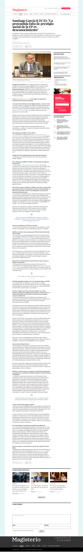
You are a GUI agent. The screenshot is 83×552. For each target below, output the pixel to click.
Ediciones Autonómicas (51, 14)
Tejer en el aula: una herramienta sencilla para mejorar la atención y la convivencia (63, 123)
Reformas (33, 484)
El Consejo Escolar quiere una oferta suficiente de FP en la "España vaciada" (62, 69)
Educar (21, 14)
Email (13, 525)
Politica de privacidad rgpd (31, 549)
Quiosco (46, 8)
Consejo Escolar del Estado (35, 136)
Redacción (33, 492)
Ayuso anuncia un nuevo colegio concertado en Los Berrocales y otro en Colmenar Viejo (63, 129)
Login (59, 8)
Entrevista (14, 484)
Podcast (41, 14)
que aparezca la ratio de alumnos (20, 110)
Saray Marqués (15, 43)
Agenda (35, 14)
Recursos (26, 14)
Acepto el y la (63, 109)
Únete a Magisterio (61, 537)
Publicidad (50, 8)
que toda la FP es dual (26, 238)
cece (56, 84)
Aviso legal (62, 108)
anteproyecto (26, 99)
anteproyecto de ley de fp (60, 81)
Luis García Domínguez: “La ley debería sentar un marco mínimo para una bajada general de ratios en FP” (62, 60)
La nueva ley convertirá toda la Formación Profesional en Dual (61, 74)
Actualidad (15, 14)
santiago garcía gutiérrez (60, 86)
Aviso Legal (31, 530)
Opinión (31, 14)
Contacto (69, 538)
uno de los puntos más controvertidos (30, 165)
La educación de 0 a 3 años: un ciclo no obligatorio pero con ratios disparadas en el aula (64, 134)
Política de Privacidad (24, 530)
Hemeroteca (55, 8)
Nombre (46, 525)
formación (41, 451)
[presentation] (20, 510)
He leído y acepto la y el (23, 530)
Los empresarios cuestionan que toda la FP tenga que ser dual (62, 65)
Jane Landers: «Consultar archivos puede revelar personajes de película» (62, 139)
